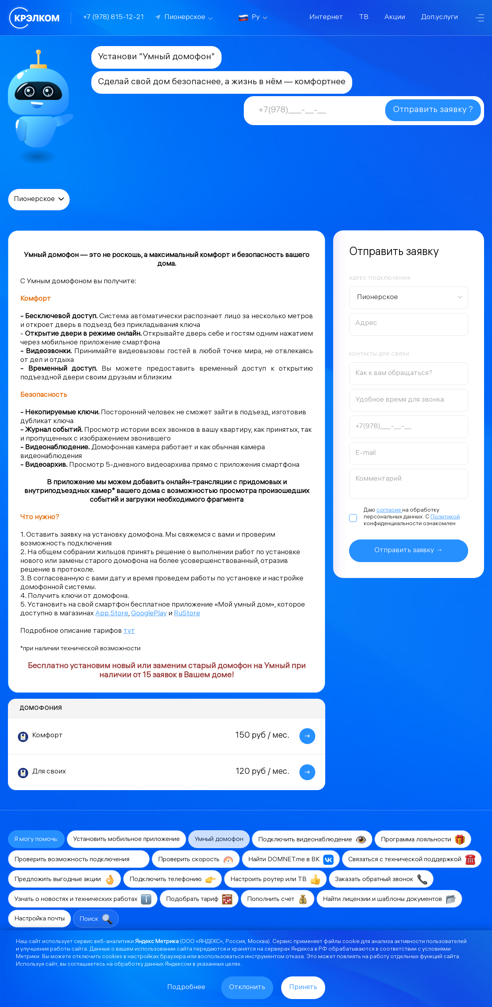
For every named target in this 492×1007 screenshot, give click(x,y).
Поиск (95, 919)
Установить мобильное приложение (126, 839)
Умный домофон (219, 839)
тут (129, 631)
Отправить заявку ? (433, 110)
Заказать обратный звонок (381, 879)
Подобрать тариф (199, 899)
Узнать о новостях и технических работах (82, 899)
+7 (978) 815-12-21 (113, 17)
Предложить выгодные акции (64, 879)
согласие (389, 511)
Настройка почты (39, 919)
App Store (111, 614)
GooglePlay (149, 614)
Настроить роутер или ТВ (275, 879)
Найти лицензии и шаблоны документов (389, 899)
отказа (295, 957)
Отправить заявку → (408, 551)
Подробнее (186, 988)
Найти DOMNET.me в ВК (291, 859)
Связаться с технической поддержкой (411, 859)
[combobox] (408, 297)
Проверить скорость (195, 859)
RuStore (187, 614)
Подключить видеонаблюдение (312, 840)
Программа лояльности (423, 840)
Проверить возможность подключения (78, 859)
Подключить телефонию (172, 879)
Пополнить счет (277, 899)
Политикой (445, 517)
